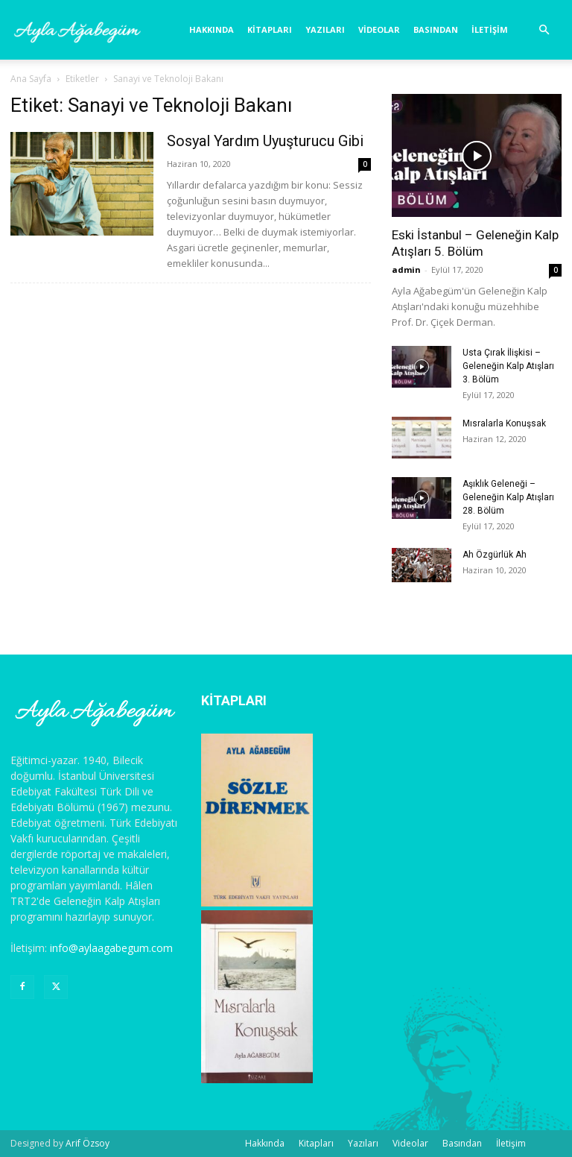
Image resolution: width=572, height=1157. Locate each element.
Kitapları (269, 29)
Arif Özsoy (87, 1143)
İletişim (489, 29)
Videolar (379, 29)
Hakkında (211, 29)
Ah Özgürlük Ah (495, 554)
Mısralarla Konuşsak (504, 423)
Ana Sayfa (30, 78)
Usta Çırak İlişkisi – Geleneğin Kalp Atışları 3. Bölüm (508, 366)
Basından (435, 29)
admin (406, 269)
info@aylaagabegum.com (111, 948)
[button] (544, 30)
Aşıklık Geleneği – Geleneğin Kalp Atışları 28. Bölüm (508, 497)
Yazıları (325, 29)
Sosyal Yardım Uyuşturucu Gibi (265, 141)
